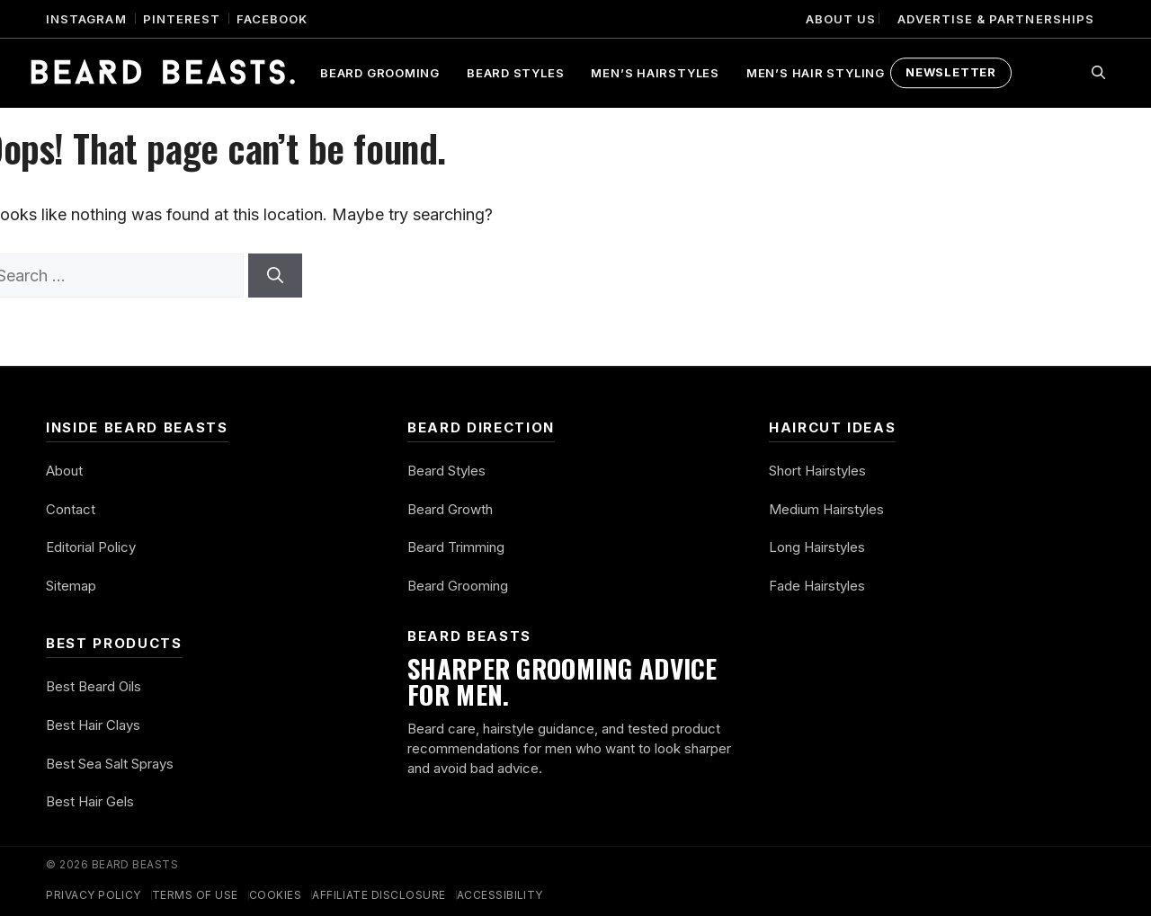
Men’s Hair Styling (815, 73)
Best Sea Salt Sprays (110, 763)
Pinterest (181, 19)
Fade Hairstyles (817, 585)
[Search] (275, 275)
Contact (70, 509)
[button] (1098, 73)
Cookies (275, 895)
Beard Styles (515, 73)
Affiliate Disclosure (379, 895)
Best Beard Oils (93, 686)
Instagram (86, 19)
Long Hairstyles (817, 547)
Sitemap (71, 585)
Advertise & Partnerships (995, 19)
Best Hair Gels (90, 801)
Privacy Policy (93, 895)
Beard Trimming (455, 547)
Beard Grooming (380, 73)
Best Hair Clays (93, 725)
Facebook (272, 19)
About (64, 470)
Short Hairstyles (817, 470)
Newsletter (951, 72)
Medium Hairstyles (826, 509)
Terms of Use (195, 895)
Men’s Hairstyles (654, 73)
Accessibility (500, 895)
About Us (841, 19)
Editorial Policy (91, 547)
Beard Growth (450, 509)
